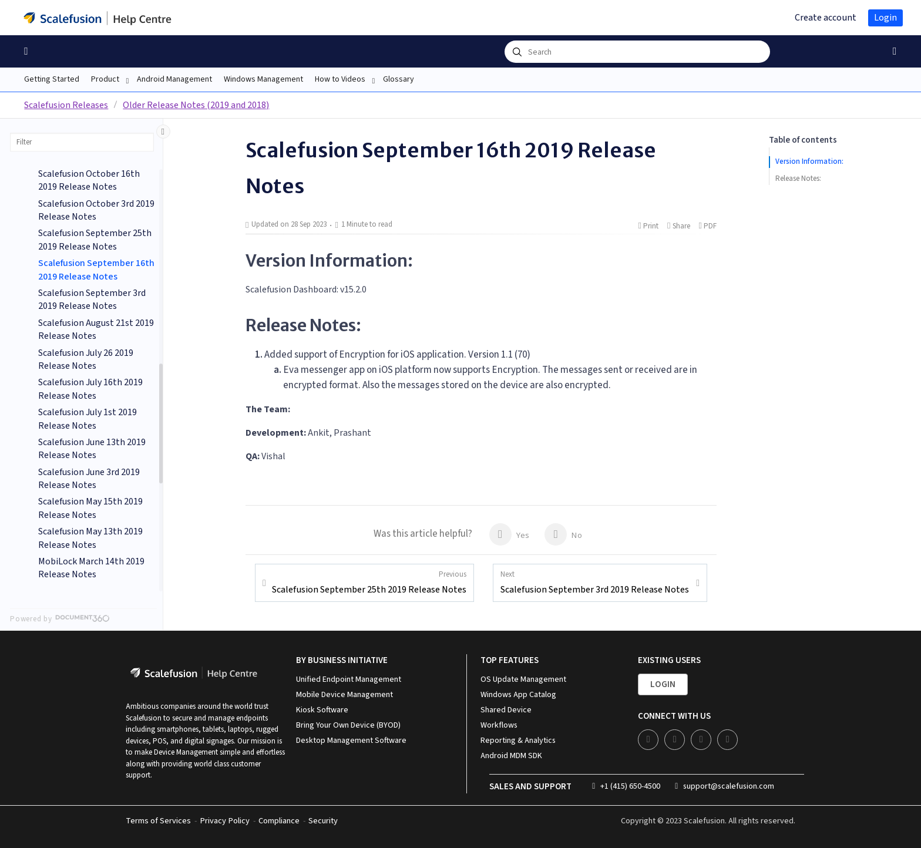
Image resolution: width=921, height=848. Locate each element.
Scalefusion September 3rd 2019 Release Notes (594, 583)
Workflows (498, 725)
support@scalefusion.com (724, 786)
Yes (509, 534)
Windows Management (263, 79)
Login (885, 17)
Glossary (398, 79)
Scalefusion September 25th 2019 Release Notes (369, 583)
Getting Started (51, 79)
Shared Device (506, 710)
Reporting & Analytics (518, 740)
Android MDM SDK (511, 756)
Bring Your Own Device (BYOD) (348, 725)
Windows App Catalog (518, 695)
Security (323, 821)
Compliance (279, 821)
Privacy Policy (225, 821)
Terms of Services (158, 821)
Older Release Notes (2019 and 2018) (196, 105)
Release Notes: (798, 178)
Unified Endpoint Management (348, 679)
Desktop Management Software (351, 740)
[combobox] (637, 52)
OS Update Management (523, 679)
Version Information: (809, 161)
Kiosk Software (322, 710)
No (562, 534)
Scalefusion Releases (66, 105)
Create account (825, 17)
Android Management (174, 79)
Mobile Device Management (344, 695)
